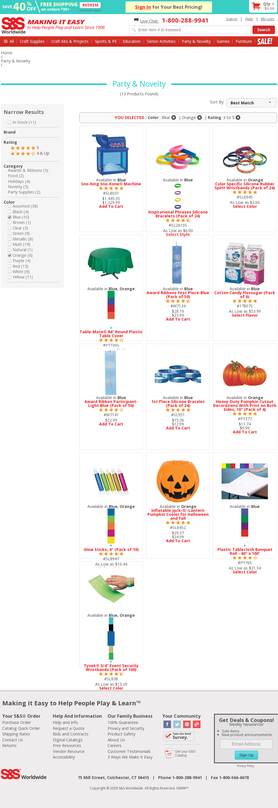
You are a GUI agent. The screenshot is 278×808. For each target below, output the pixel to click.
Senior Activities (161, 41)
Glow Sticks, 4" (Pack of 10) (111, 549)
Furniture (244, 41)
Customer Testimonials (129, 751)
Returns (9, 745)
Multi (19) (19, 244)
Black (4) (18, 211)
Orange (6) (20, 255)
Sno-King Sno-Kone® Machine (111, 183)
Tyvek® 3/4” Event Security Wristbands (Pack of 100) (111, 667)
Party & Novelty (196, 41)
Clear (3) (18, 228)
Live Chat (146, 21)
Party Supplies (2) (24, 192)
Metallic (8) (20, 239)
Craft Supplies (32, 41)
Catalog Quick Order (21, 728)
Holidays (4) (19, 181)
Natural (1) (20, 249)
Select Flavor (245, 315)
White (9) (18, 271)
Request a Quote (69, 728)
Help (249, 18)
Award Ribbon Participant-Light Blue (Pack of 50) (111, 403)
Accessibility (64, 757)
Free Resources (67, 745)
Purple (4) (19, 260)
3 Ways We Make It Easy (130, 757)
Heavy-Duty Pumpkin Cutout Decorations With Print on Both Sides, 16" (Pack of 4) (244, 405)
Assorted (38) (23, 206)
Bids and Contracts (70, 734)
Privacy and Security (126, 728)
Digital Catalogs (68, 739)
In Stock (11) (22, 122)
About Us (116, 739)
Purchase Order (16, 722)
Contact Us (12, 739)
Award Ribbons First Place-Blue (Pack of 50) (178, 294)
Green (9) (19, 233)
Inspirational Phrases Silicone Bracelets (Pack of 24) (178, 214)
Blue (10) (18, 217)
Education (132, 41)
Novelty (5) (18, 186)
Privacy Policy (245, 766)
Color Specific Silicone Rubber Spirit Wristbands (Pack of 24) (245, 185)
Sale (265, 41)
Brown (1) (19, 222)
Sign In (143, 7)
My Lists (267, 18)
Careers (115, 745)
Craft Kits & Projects (69, 41)
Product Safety (121, 734)
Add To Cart (111, 206)
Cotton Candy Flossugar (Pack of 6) (244, 294)
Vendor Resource (69, 751)
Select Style (178, 234)
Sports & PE (106, 41)
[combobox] (251, 102)
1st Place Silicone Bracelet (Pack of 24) (178, 403)
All (12, 41)
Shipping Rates (16, 734)
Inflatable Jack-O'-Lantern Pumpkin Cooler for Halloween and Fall (178, 514)
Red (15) (18, 266)
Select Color (245, 206)
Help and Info (65, 722)
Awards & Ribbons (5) (28, 170)
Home (6, 52)
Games (223, 41)
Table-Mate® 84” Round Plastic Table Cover (111, 333)
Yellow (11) (20, 277)
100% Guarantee (123, 722)
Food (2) (16, 175)
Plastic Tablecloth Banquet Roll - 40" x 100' (244, 551)
